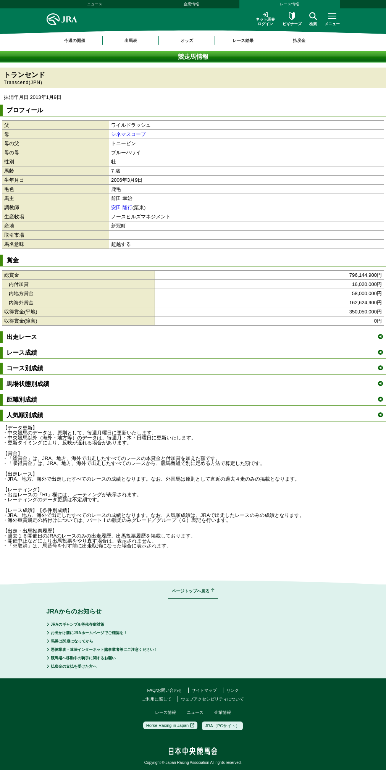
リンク (232, 690)
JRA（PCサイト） (222, 725)
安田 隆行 (121, 207)
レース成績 (194, 352)
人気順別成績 (194, 415)
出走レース (194, 337)
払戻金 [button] (299, 40)
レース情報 (289, 4)
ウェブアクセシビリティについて (212, 699)
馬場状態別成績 (194, 384)
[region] (193, 40)
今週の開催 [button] (74, 40)
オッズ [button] (187, 40)
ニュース (94, 4)
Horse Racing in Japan (170, 725)
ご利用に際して (156, 699)
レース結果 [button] (243, 40)
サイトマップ (204, 690)
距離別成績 (194, 399)
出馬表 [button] (130, 40)
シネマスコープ (128, 134)
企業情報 (191, 4)
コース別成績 (194, 368)
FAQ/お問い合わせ (164, 690)
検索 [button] (313, 19)
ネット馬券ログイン (265, 19)
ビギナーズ (292, 19)
